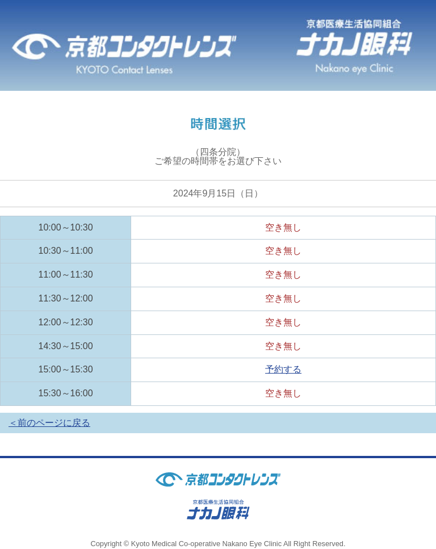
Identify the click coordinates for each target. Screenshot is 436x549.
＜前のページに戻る (49, 423)
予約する (283, 369)
